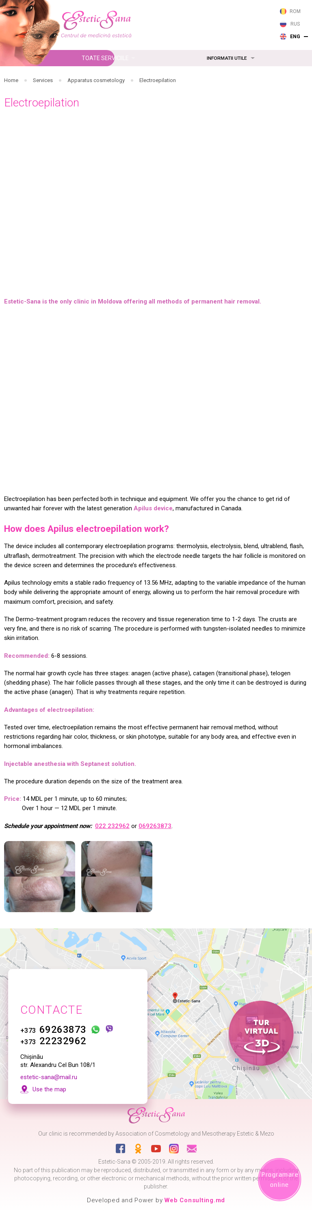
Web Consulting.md (195, 1200)
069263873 (155, 826)
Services (43, 80)
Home (11, 80)
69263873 (53, 1006)
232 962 (163, 21)
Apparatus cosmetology (96, 80)
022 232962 (112, 826)
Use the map (49, 1066)
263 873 (163, 9)
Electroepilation (157, 80)
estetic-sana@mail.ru (48, 1054)
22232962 (53, 1017)
